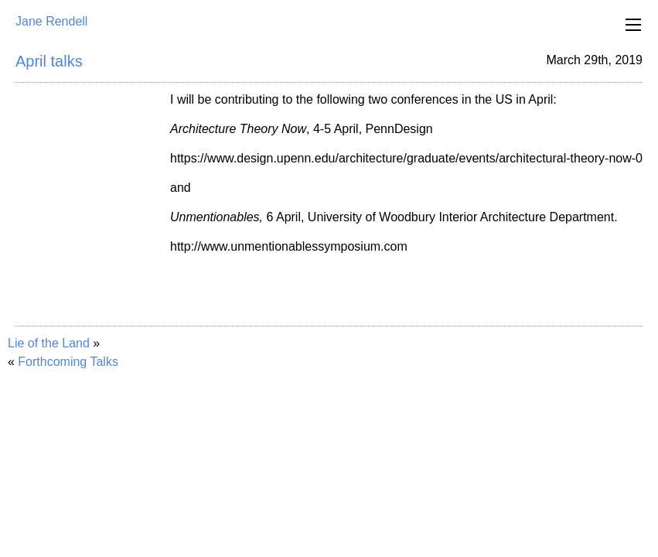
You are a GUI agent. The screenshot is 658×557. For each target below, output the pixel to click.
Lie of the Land (49, 343)
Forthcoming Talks (68, 361)
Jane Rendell (51, 21)
